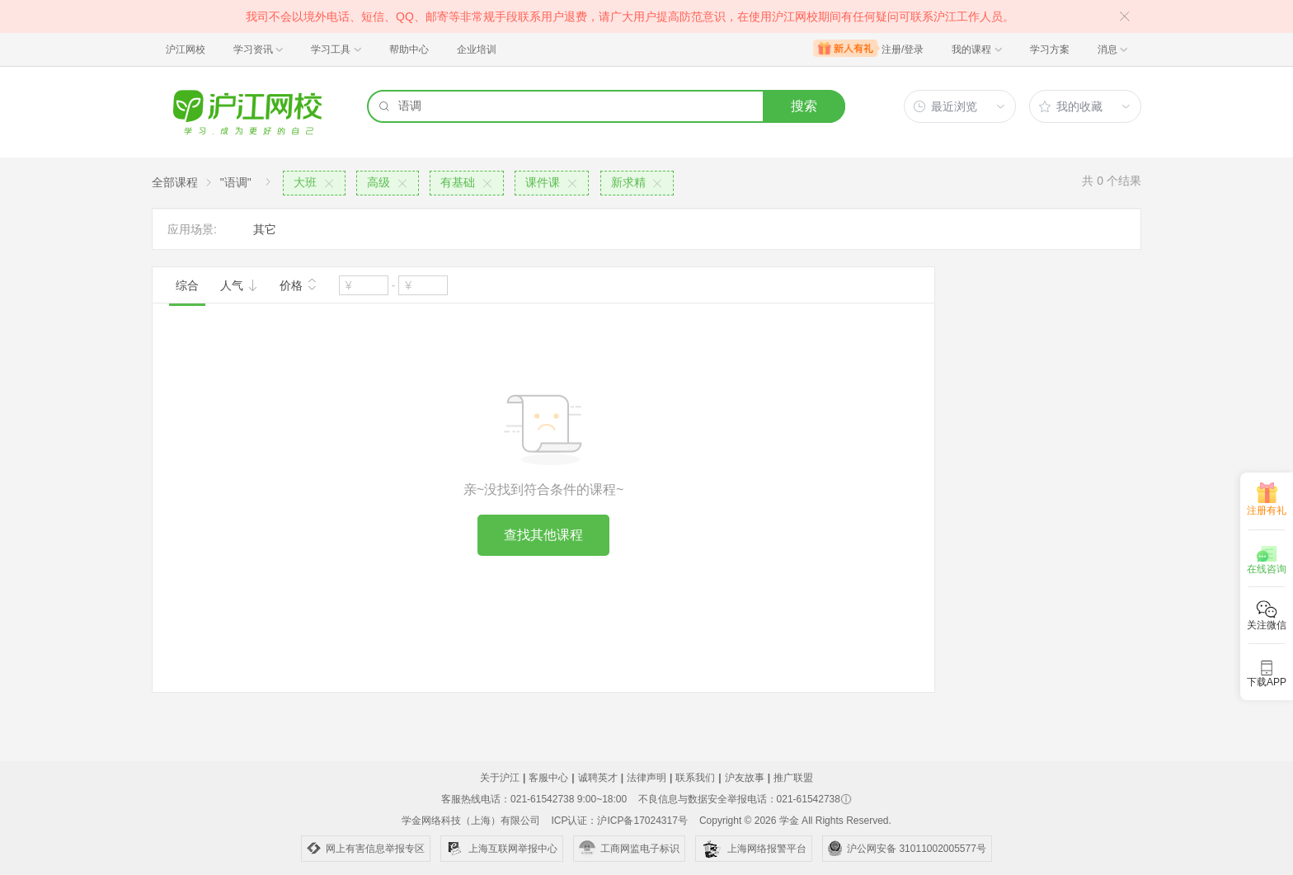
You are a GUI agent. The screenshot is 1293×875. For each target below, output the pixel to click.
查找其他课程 (543, 535)
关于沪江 (500, 777)
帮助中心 (409, 49)
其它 (264, 229)
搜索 (804, 106)
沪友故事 (744, 777)
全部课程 (175, 182)
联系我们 (695, 777)
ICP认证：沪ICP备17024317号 (619, 820)
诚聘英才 (598, 777)
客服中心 (548, 777)
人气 (239, 285)
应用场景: (192, 229)
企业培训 (476, 49)
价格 (298, 283)
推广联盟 (793, 777)
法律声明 (646, 777)
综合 (187, 285)
